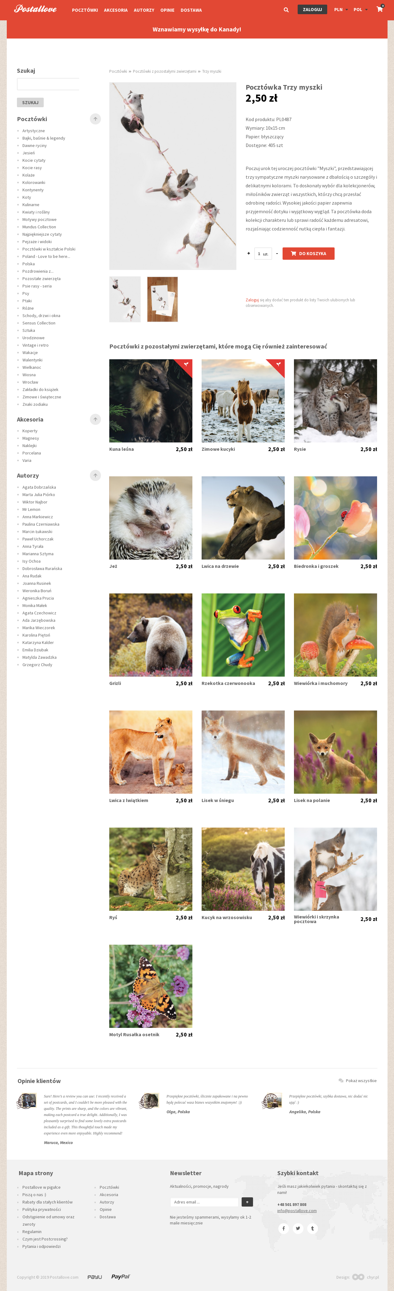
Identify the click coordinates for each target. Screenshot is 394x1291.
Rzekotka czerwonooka (228, 683)
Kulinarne (30, 204)
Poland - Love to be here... (46, 256)
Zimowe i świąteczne (41, 397)
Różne (28, 308)
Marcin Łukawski (37, 531)
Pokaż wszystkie (358, 1080)
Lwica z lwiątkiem (128, 800)
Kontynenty (33, 190)
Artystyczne (33, 130)
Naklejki (29, 445)
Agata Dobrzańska (39, 487)
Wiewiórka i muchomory (321, 683)
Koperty (30, 431)
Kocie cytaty (34, 160)
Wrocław (30, 382)
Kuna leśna (121, 449)
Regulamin (32, 1231)
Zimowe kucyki (218, 449)
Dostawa (191, 10)
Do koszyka (308, 253)
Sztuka (28, 330)
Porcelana (31, 453)
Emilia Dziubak (35, 650)
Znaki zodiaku (35, 404)
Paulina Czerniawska (40, 524)
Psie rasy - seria (37, 286)
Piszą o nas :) (34, 1194)
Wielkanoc (31, 367)
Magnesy (30, 438)
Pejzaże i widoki (37, 241)
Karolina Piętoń (36, 635)
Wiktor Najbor (34, 502)
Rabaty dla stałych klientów (47, 1202)
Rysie (300, 449)
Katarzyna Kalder (38, 642)
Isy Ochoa (31, 561)
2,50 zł (184, 449)
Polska (28, 264)
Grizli (115, 683)
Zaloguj (312, 9)
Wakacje (30, 352)
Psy (25, 293)
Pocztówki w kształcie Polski (48, 249)
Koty (26, 197)
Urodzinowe (33, 337)
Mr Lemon (31, 509)
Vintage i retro (35, 345)
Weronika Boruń (36, 590)
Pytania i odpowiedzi (41, 1246)
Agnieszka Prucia (38, 598)
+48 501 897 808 (291, 1204)
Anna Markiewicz (37, 516)
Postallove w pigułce (41, 1187)
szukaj (30, 102)
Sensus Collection (38, 323)
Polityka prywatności (41, 1209)
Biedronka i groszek (316, 566)
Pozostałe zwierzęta (41, 278)
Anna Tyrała (32, 546)
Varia (26, 460)
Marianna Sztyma (38, 553)
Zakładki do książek (40, 389)
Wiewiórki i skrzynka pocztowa (316, 919)
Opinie (167, 10)
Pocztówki (85, 10)
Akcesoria (116, 10)
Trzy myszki (211, 71)
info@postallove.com (297, 1210)
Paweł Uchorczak (38, 539)
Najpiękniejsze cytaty (42, 234)
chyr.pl (365, 1277)
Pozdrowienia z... (38, 271)
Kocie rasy (32, 167)
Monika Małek (34, 605)
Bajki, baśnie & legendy (43, 138)
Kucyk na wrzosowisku (227, 917)
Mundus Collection (39, 227)
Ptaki (27, 300)
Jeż (113, 566)
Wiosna (29, 374)
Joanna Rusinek (36, 583)
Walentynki (32, 360)
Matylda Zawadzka (39, 657)
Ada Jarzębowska (38, 620)
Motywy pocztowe (39, 219)
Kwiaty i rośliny (36, 212)
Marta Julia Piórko (38, 494)
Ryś (113, 917)
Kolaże (28, 175)
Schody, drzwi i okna (41, 315)
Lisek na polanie (312, 800)
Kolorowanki (33, 182)
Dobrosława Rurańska (42, 568)
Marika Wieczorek (38, 627)
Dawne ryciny (34, 145)
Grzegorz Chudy (37, 664)
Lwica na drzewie (220, 566)
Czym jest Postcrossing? (45, 1239)
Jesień (28, 153)
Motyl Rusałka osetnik (134, 1034)
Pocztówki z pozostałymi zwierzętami (164, 71)
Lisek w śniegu (218, 800)
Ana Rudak (32, 576)
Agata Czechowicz (39, 613)
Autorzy (144, 10)
